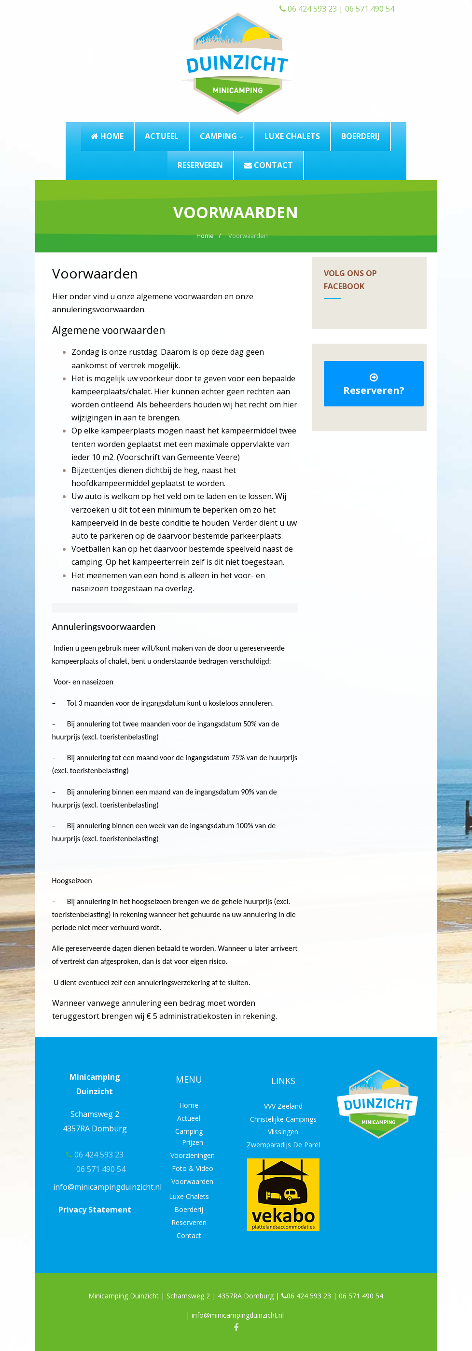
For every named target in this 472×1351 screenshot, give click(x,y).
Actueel (188, 1118)
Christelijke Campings (283, 1119)
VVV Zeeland (283, 1106)
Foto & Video (192, 1168)
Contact (189, 1235)
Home (188, 1105)
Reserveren (189, 1222)
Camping (189, 1131)
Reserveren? (373, 385)
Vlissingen (283, 1131)
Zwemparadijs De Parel (283, 1144)
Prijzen (192, 1142)
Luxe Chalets (189, 1196)
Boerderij (188, 1209)
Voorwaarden (192, 1181)
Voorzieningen (192, 1155)
